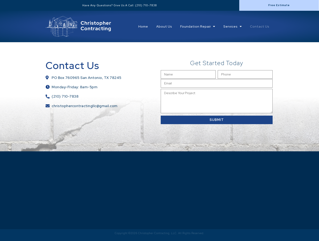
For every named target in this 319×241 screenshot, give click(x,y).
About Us (164, 26)
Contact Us (259, 26)
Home (143, 26)
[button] (279, 5)
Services (232, 26)
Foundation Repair (197, 26)
